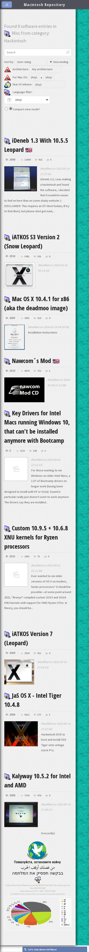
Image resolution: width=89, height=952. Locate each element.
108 (35, 451)
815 (40, 159)
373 (39, 714)
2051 (26, 318)
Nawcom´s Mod (32, 361)
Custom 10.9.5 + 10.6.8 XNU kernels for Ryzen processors (36, 537)
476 (39, 795)
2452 (26, 556)
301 (39, 256)
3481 (26, 256)
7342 (26, 795)
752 (39, 371)
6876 (26, 371)
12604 (27, 159)
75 (38, 556)
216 (39, 318)
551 (39, 653)
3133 (22, 451)
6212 (26, 714)
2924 (26, 653)
